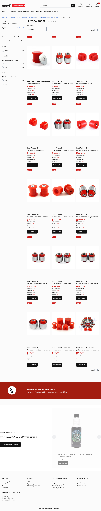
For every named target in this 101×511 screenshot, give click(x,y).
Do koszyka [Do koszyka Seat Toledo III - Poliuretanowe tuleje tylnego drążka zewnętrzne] (57, 165)
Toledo (57, 17)
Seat (52, 17)
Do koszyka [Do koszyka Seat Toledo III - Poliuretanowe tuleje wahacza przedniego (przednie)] (32, 231)
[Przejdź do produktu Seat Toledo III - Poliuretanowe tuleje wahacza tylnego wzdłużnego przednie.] (38, 324)
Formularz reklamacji (8, 500)
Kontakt (4, 484)
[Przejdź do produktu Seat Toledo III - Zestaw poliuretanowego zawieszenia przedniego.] (63, 324)
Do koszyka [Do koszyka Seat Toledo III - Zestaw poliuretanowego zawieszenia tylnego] (81, 365)
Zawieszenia (32, 17)
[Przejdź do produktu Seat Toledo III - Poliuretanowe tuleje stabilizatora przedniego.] (87, 57)
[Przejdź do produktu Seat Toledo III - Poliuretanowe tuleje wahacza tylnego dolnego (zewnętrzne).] (38, 257)
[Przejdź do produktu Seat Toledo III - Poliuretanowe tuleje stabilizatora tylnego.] (38, 124)
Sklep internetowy (48, 508)
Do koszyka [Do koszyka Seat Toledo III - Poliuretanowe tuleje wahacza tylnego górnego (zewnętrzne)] (81, 298)
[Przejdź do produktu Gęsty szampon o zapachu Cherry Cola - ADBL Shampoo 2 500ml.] (76, 430)
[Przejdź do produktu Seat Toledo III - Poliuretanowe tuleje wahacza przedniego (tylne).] (63, 190)
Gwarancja (5, 496)
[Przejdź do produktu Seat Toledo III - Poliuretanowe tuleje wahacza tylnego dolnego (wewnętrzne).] (87, 190)
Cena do (17, 37)
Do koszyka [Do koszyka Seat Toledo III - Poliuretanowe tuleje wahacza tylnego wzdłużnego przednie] (32, 365)
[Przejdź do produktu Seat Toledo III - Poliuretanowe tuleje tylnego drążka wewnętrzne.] (63, 57)
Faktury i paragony (58, 484)
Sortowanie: (31, 25)
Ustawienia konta (82, 484)
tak (6, 64)
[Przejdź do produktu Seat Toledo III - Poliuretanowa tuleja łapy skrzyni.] (38, 57)
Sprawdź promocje (10, 444)
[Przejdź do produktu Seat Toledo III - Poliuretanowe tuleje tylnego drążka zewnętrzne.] (63, 124)
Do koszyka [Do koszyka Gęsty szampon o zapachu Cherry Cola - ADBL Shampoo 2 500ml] (63, 463)
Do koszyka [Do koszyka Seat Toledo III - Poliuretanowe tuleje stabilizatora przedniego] (81, 98)
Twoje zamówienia (83, 482)
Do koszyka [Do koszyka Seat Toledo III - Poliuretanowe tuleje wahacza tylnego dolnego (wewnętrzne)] (81, 231)
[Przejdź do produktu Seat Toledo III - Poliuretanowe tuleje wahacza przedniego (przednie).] (38, 190)
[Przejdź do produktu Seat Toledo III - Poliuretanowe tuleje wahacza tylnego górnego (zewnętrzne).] (87, 257)
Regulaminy (30, 484)
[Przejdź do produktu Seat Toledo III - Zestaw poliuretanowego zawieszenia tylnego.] (87, 324)
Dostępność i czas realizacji (61, 482)
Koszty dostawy (57, 486)
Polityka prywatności (33, 486)
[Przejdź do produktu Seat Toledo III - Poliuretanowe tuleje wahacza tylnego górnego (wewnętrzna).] (63, 257)
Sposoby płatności (58, 488)
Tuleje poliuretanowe (43, 17)
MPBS (6, 50)
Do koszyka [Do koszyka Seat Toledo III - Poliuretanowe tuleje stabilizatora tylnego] (32, 165)
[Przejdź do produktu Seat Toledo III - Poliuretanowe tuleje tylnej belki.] (87, 124)
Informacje (5, 482)
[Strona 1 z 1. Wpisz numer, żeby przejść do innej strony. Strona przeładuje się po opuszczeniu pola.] (96, 30)
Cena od (4, 37)
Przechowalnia (81, 486)
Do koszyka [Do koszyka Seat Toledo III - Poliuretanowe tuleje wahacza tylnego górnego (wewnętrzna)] (57, 298)
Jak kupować (31, 482)
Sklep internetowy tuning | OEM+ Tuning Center (14, 17)
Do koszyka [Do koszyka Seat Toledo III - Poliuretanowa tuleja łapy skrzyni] (32, 98)
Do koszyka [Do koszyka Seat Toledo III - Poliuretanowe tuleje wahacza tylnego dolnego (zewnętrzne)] (32, 298)
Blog (3, 486)
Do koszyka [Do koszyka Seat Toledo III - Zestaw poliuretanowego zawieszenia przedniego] (57, 365)
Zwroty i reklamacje (8, 498)
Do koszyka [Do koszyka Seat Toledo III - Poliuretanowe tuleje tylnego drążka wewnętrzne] (57, 98)
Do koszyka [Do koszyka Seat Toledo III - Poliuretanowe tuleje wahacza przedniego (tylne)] (57, 231)
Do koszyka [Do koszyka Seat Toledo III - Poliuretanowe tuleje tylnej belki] (81, 165)
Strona (92, 30)
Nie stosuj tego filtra (11, 60)
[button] (73, 5)
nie (6, 67)
